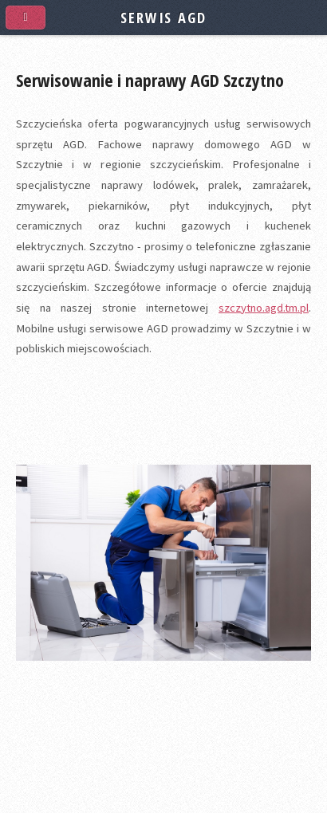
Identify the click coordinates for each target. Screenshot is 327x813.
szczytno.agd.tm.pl (264, 307)
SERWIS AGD (163, 17)
